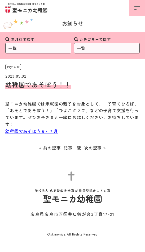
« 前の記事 (50, 148)
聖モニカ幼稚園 (26, 8)
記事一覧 (72, 148)
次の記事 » (95, 148)
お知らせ (72, 23)
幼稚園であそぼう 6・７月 (31, 131)
